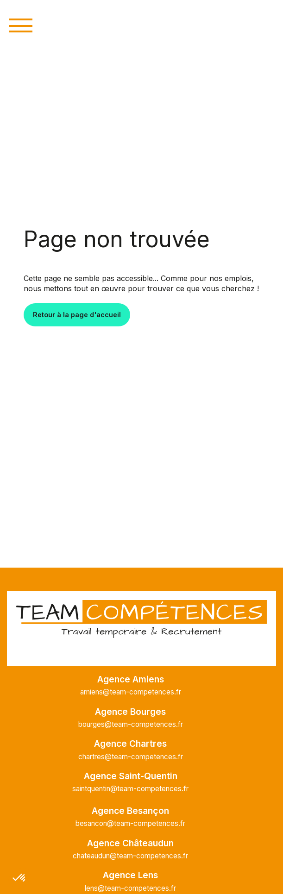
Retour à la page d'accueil (77, 315)
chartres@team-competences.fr (130, 756)
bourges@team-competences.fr (130, 724)
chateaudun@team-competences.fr (130, 855)
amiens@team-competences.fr (130, 692)
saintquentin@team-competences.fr (130, 788)
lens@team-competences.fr (130, 888)
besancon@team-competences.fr (130, 823)
